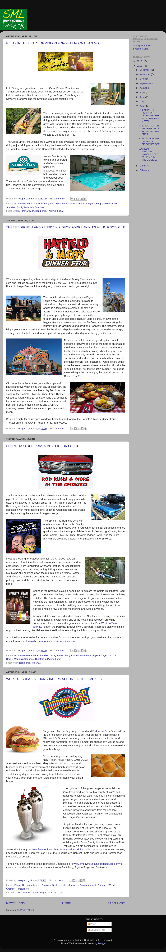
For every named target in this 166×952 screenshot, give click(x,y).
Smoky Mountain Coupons (30, 207)
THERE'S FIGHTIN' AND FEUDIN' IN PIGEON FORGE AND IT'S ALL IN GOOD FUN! (65, 227)
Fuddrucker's (99, 731)
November (145, 74)
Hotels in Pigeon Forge (90, 203)
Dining (17, 885)
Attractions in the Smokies (63, 203)
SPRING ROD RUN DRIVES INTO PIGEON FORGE (42, 446)
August (143, 88)
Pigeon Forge (100, 655)
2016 (140, 66)
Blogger (102, 943)
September (146, 83)
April (142, 106)
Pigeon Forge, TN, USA (28, 662)
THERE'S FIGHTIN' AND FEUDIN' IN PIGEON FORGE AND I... (149, 129)
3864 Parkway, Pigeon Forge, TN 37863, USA (40, 211)
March (143, 165)
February (145, 170)
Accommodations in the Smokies (31, 655)
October (144, 78)
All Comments (96, 930)
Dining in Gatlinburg (59, 655)
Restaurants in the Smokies (36, 885)
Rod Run (112, 655)
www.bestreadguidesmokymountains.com (51, 641)
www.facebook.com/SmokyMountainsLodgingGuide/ (61, 849)
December (145, 69)
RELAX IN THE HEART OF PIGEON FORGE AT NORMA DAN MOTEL (55, 43)
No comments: (58, 198)
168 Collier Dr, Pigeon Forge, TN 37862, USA (39, 892)
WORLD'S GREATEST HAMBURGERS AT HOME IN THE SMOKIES (54, 679)
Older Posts (116, 903)
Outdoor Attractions (81, 655)
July (142, 92)
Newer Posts (15, 903)
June (142, 97)
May (142, 101)
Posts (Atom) (27, 910)
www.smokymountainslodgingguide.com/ (96, 863)
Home (66, 903)
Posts (92, 924)
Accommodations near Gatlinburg (31, 203)
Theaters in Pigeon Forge (48, 659)
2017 (140, 61)
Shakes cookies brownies (65, 885)
